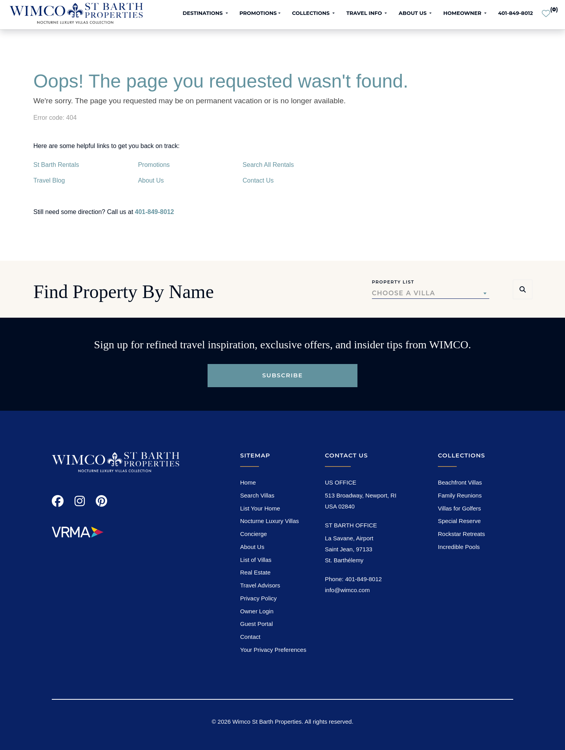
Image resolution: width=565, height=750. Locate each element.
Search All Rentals (268, 164)
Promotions (154, 164)
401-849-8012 (515, 13)
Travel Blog (49, 180)
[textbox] (430, 293)
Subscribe (282, 375)
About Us (151, 180)
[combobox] (430, 293)
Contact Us (257, 180)
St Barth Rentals (56, 164)
